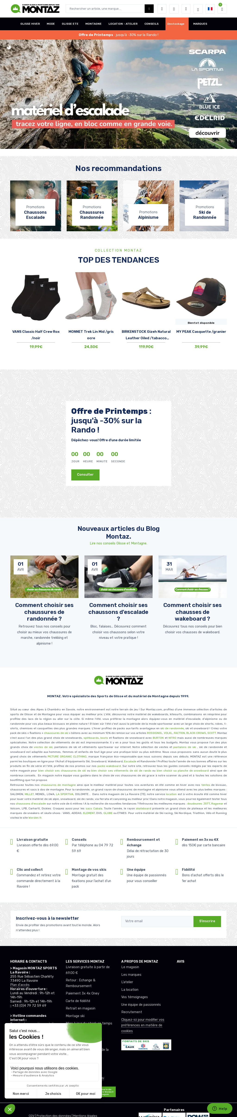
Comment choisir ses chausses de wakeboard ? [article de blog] (192, 612)
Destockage (175, 23)
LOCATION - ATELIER (123, 23)
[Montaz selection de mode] (198, 8)
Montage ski (75, 1016)
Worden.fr (34, 817)
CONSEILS (151, 23)
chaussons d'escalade (31, 803)
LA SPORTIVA (64, 794)
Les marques (131, 975)
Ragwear (217, 803)
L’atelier (127, 982)
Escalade (130, 761)
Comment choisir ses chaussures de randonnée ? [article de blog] (44, 612)
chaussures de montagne (58, 785)
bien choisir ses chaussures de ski (62, 770)
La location (129, 990)
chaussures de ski (56, 733)
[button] (162, 8)
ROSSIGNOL (154, 733)
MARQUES (200, 23)
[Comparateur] (186, 8)
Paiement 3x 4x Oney (82, 993)
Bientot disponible (201, 322)
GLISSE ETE (70, 23)
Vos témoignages (134, 997)
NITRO (172, 737)
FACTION (179, 733)
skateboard (143, 808)
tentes (205, 785)
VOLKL (168, 733)
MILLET (29, 794)
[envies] (174, 8)
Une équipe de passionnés (141, 1005)
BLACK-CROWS (196, 733)
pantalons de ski (184, 747)
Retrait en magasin (80, 1008)
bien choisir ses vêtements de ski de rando (120, 770)
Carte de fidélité (78, 1001)
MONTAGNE (93, 23)
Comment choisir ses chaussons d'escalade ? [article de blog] (118, 612)
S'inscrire (207, 921)
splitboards (91, 737)
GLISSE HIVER (30, 23)
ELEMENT (89, 813)
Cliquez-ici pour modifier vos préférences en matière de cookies (142, 1025)
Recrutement (131, 1012)
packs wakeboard (109, 766)
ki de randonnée (173, 728)
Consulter (85, 475)
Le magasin (130, 967)
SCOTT (211, 733)
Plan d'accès (20, 985)
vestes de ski (43, 747)
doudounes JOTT (198, 803)
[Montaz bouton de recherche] (149, 8)
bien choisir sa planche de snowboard (183, 770)
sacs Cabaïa (94, 808)
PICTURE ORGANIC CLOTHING (67, 756)
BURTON (158, 737)
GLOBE (107, 813)
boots (104, 737)
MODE (51, 23)
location (171, 794)
